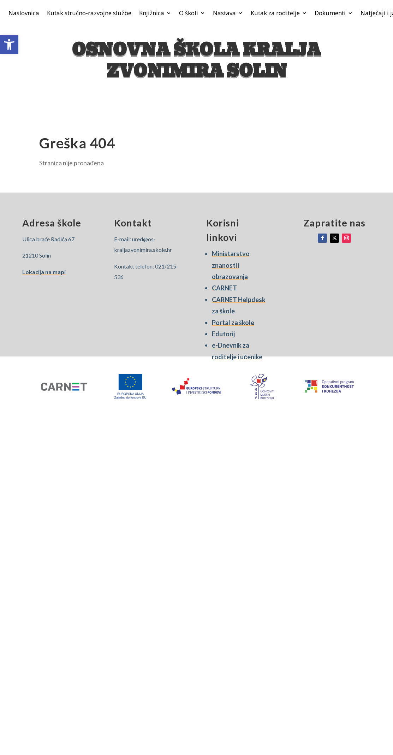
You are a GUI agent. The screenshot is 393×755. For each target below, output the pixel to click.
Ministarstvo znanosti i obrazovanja (231, 265)
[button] (9, 44)
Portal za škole (233, 322)
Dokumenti (330, 14)
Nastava (224, 14)
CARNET (224, 288)
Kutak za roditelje (275, 14)
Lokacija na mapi (44, 272)
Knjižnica (151, 14)
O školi (188, 14)
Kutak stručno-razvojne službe (89, 14)
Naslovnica (23, 14)
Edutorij (223, 334)
